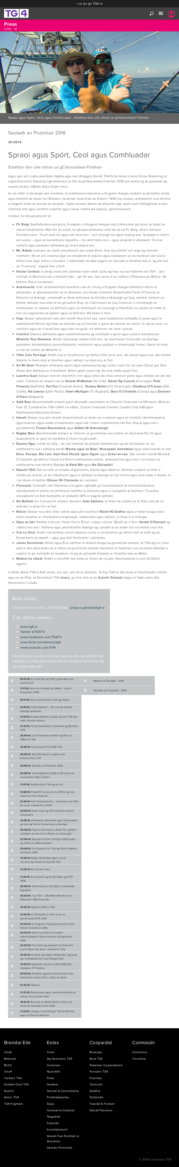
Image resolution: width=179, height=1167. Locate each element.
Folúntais (96, 1078)
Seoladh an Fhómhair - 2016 (109, 690)
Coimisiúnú (139, 1052)
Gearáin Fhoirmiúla (59, 1148)
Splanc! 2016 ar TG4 (37, 907)
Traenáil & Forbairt (102, 1104)
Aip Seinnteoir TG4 (59, 1059)
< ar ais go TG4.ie (89, 3)
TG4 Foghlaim (13, 1104)
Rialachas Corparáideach (106, 1065)
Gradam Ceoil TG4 (16, 1084)
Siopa (50, 1104)
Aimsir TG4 (11, 1097)
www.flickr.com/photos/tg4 (40, 642)
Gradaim (52, 1084)
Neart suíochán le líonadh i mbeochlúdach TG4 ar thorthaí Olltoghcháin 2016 (46, 936)
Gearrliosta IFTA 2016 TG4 (41, 747)
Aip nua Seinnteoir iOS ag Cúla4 (44, 699)
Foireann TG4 (99, 1071)
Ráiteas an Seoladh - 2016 (108, 680)
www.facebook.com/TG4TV (41, 637)
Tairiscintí (96, 1084)
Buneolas (96, 1052)
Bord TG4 (96, 1059)
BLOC (8, 1065)
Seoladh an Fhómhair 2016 (41, 765)
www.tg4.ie (28, 626)
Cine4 (8, 1071)
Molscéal (10, 1059)
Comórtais (53, 1065)
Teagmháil (53, 1117)
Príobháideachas (58, 1097)
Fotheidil (53, 1123)
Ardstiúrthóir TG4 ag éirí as (41, 784)
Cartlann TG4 (13, 1078)
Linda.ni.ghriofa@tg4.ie (87, 607)
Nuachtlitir (54, 1071)
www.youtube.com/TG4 (38, 647)
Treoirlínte (139, 1059)
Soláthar (95, 1091)
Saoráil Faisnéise (101, 1110)
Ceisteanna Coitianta (61, 1110)
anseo (65, 577)
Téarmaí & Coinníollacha (63, 1091)
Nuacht (9, 1091)
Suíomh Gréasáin (111, 577)
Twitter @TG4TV (32, 631)
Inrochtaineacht (57, 1129)
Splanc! (30, 985)
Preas (51, 1078)
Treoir (51, 1052)
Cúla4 (8, 1052)
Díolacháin (97, 1097)
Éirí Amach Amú (35, 869)
